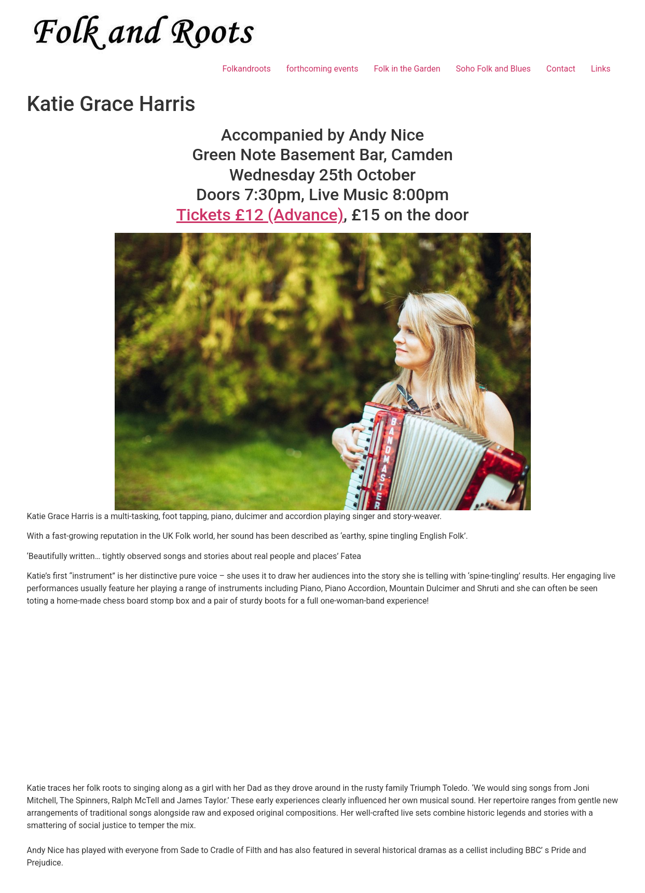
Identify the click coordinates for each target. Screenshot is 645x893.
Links (601, 69)
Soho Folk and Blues (493, 69)
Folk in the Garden (407, 69)
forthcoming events (322, 69)
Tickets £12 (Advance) (260, 215)
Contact (560, 69)
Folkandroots (246, 69)
